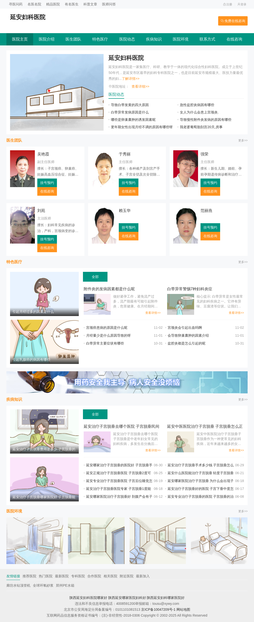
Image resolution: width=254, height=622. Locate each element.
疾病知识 (154, 39)
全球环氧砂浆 (43, 585)
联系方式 (207, 39)
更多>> (243, 140)
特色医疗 (100, 39)
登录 (241, 4)
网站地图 (183, 609)
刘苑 (41, 210)
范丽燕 (206, 210)
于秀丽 (125, 154)
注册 (227, 4)
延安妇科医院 (126, 58)
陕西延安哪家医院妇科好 (127, 598)
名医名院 (34, 4)
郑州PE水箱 (65, 585)
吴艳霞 (43, 154)
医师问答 (109, 4)
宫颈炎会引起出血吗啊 (185, 328)
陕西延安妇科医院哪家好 (88, 598)
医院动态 (127, 39)
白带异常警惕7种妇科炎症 (190, 289)
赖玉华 (125, 210)
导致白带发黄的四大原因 (130, 105)
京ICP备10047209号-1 (158, 609)
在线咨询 (234, 39)
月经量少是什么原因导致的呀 (108, 335)
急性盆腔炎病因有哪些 (200, 105)
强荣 (204, 154)
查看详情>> (152, 313)
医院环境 (180, 39)
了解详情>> (130, 79)
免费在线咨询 (233, 21)
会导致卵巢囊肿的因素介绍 (188, 335)
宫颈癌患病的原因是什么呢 (106, 328)
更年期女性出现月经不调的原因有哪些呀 (142, 127)
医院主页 (20, 39)
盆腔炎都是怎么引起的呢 (186, 343)
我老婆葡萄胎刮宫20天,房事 (201, 127)
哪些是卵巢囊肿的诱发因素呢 (133, 120)
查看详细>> (140, 86)
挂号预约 (47, 183)
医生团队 (73, 39)
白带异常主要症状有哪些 (108, 343)
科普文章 (90, 4)
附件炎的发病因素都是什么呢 (109, 289)
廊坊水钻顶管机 (18, 585)
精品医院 (53, 4)
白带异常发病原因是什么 (130, 112)
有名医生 (72, 4)
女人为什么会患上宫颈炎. (199, 112)
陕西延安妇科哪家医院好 (166, 598)
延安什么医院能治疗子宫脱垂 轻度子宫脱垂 (201, 473)
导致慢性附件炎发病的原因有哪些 (205, 120)
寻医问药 (16, 4)
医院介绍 (46, 39)
